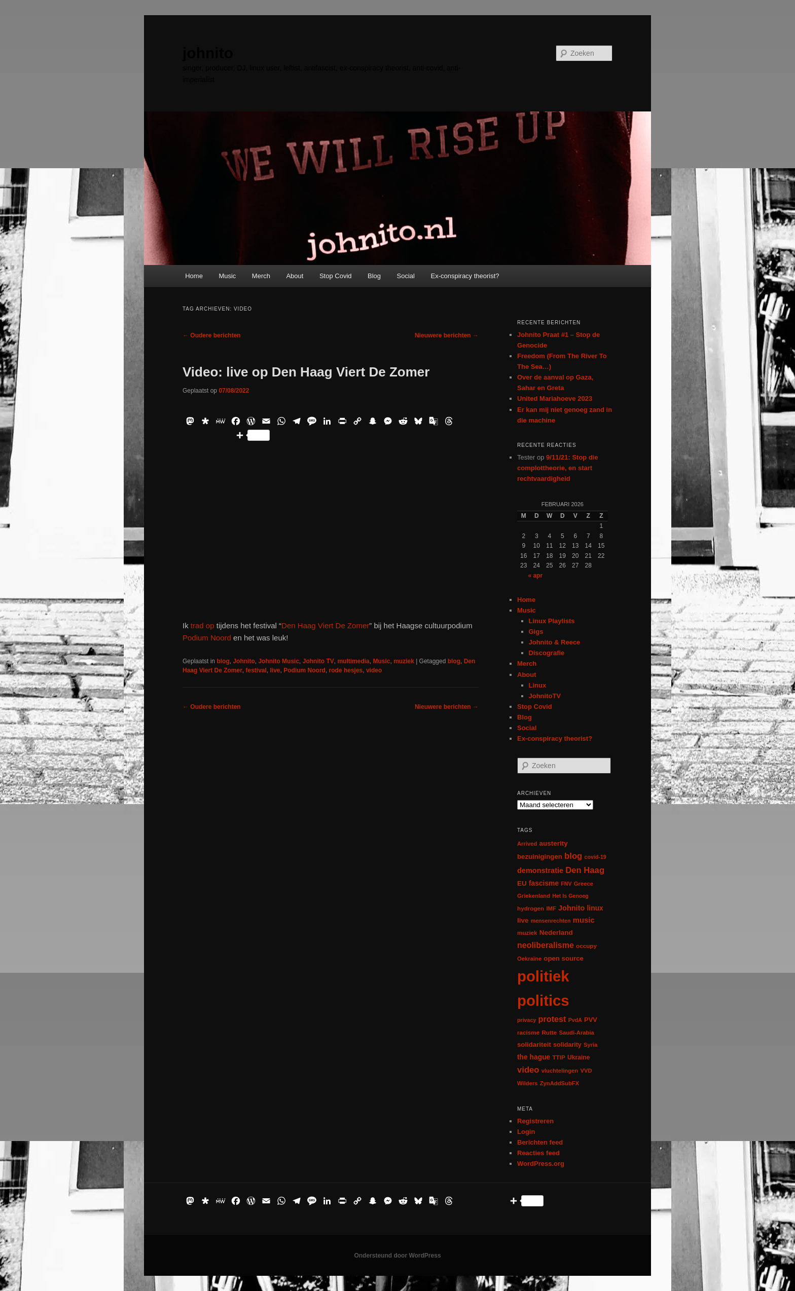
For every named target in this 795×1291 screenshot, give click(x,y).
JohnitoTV (545, 696)
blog (222, 661)
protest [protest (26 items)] (552, 1018)
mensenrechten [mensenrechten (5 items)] (551, 921)
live (275, 670)
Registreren (535, 1121)
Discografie (547, 653)
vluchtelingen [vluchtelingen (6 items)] (560, 1071)
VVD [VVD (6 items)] (586, 1071)
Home (194, 276)
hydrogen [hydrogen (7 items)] (530, 908)
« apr (535, 575)
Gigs (536, 631)
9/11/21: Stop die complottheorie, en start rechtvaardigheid (557, 467)
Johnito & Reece (555, 642)
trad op (202, 625)
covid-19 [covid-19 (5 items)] (595, 857)
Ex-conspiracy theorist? (464, 276)
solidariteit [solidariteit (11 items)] (534, 1044)
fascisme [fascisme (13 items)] (544, 883)
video (374, 670)
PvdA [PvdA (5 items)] (575, 1020)
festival (256, 670)
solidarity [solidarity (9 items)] (567, 1044)
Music (227, 276)
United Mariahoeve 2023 (554, 398)
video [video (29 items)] (528, 1070)
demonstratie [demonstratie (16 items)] (540, 870)
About (294, 276)
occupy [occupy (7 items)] (586, 945)
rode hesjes (346, 670)
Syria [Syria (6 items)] (591, 1045)
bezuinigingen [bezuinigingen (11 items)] (539, 856)
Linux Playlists (552, 621)
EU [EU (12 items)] (522, 883)
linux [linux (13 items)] (595, 908)
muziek (403, 661)
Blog (374, 276)
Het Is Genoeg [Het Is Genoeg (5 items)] (570, 896)
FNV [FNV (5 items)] (566, 884)
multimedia (353, 661)
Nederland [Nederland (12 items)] (556, 932)
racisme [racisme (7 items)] (528, 1032)
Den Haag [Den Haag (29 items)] (584, 870)
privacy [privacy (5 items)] (526, 1020)
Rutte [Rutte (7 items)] (549, 1032)
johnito (208, 53)
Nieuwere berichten (447, 335)
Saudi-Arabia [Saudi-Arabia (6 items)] (576, 1033)
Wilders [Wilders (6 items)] (527, 1083)
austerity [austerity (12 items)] (553, 843)
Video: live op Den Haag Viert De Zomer (306, 371)
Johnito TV (318, 661)
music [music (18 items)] (584, 920)
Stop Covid (335, 276)
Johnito (244, 661)
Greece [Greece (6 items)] (583, 884)
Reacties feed (538, 1153)
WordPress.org (540, 1163)
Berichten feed (540, 1142)
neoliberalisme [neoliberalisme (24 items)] (545, 945)
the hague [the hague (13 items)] (533, 1057)
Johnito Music (278, 661)
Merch (261, 276)
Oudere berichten (212, 335)
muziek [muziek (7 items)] (527, 932)
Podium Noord (207, 637)
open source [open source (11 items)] (564, 958)
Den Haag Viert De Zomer (325, 625)
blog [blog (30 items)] (573, 856)
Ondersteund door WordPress (397, 1255)
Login (526, 1131)
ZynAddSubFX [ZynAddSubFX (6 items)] (560, 1083)
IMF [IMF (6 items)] (551, 908)
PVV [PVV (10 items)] (590, 1019)
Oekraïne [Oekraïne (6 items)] (529, 959)
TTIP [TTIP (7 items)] (558, 1057)
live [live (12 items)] (523, 920)
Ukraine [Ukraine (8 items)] (578, 1057)
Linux (538, 685)
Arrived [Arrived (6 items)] (527, 844)
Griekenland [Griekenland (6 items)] (533, 896)
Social (406, 276)
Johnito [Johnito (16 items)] (571, 908)
